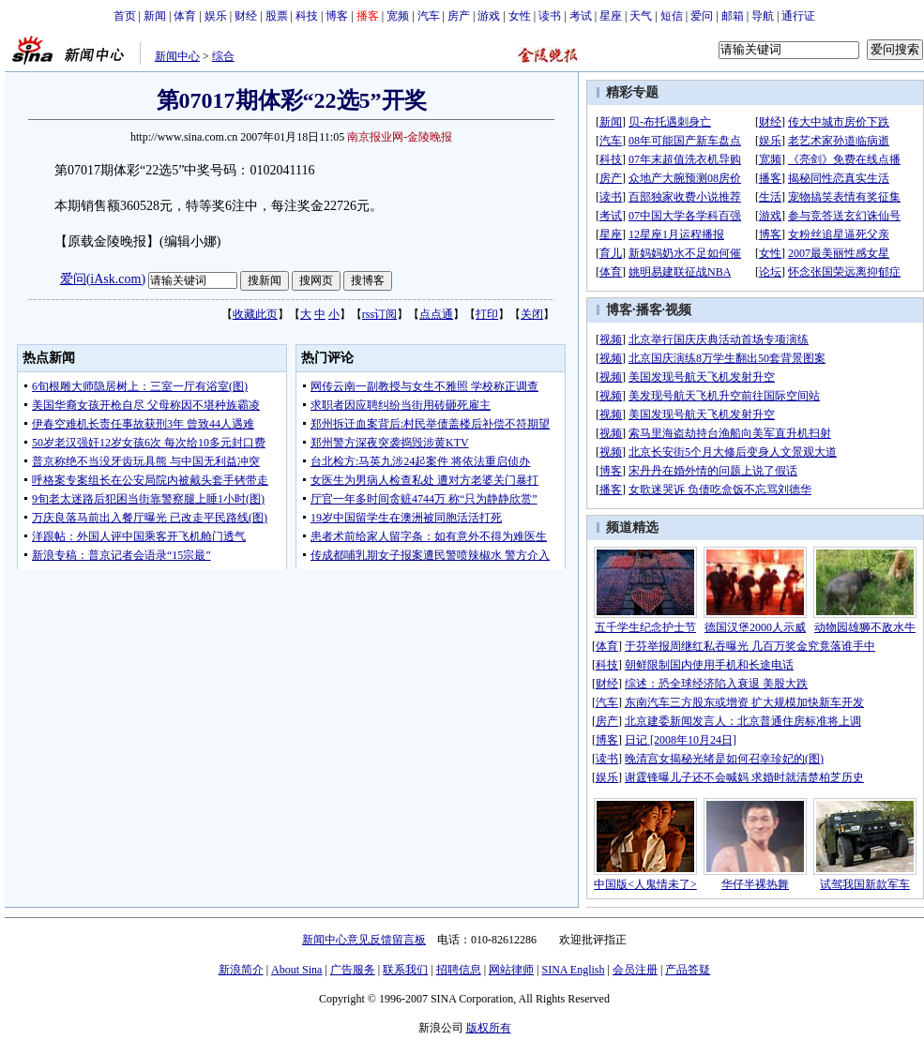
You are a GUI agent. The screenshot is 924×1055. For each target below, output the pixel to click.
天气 (640, 16)
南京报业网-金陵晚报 (399, 136)
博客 (337, 16)
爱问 (701, 16)
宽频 (397, 16)
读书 (549, 16)
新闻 (155, 16)
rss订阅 (379, 314)
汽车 (428, 16)
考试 (580, 16)
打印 (487, 314)
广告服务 (352, 969)
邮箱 (732, 16)
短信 (671, 16)
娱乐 (215, 16)
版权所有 (488, 1027)
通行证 (798, 16)
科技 (306, 16)
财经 (246, 16)
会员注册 (635, 969)
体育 (185, 16)
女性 (519, 16)
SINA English (572, 969)
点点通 (436, 314)
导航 (762, 16)
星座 (610, 16)
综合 (223, 56)
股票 (276, 16)
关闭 (532, 314)
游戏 (488, 16)
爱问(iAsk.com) (102, 279)
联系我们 (405, 969)
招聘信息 (458, 969)
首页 (125, 16)
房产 (458, 16)
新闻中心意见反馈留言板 (364, 939)
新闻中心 (177, 56)
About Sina (296, 969)
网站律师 (511, 969)
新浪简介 (241, 969)
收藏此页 (255, 314)
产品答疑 (687, 969)
